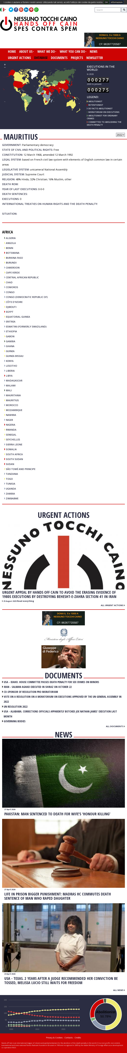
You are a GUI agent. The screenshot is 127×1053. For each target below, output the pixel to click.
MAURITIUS (12, 400)
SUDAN (10, 464)
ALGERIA (11, 238)
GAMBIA (10, 341)
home (12, 51)
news (93, 51)
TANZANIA (12, 473)
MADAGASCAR (14, 380)
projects (77, 57)
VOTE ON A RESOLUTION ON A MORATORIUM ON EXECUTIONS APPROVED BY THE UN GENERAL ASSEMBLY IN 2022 (62, 699)
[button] (4, 9)
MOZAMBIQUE (14, 410)
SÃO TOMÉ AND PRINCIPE (20, 469)
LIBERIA (10, 370)
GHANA (10, 346)
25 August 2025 (10, 601)
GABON (10, 336)
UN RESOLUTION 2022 (15, 706)
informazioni (116, 2)
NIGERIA (10, 424)
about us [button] (26, 51)
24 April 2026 (9, 974)
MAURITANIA (13, 395)
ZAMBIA (10, 493)
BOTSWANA (12, 252)
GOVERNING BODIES (14, 721)
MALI (9, 390)
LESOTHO (11, 365)
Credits (78, 1037)
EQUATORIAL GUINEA (18, 316)
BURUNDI (11, 262)
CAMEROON (13, 267)
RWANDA (11, 429)
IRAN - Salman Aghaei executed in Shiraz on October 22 (38, 687)
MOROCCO (12, 405)
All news (119, 990)
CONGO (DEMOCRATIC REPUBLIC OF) (27, 297)
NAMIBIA (11, 415)
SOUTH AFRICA (14, 454)
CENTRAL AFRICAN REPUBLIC (22, 277)
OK (106, 2)
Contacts (68, 1037)
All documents (115, 726)
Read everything (25, 601)
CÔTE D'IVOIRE (14, 302)
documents (59, 57)
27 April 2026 (9, 809)
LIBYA (9, 375)
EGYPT (9, 311)
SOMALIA (11, 449)
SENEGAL (11, 434)
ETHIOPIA (11, 331)
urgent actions (19, 57)
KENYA (10, 361)
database (41, 57)
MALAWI (11, 385)
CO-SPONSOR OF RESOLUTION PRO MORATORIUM (31, 692)
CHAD (9, 282)
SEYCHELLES (13, 439)
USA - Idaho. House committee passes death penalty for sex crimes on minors (51, 682)
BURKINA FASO (14, 257)
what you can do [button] (73, 51)
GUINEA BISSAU (14, 356)
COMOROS (12, 287)
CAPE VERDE (13, 272)
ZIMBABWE (12, 498)
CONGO (10, 292)
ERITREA (10, 321)
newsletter (94, 57)
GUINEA (10, 351)
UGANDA (11, 488)
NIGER (9, 420)
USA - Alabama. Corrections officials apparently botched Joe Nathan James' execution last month (60, 713)
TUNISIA (10, 483)
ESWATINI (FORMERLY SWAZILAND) (26, 326)
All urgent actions (113, 605)
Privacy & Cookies (54, 1037)
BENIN (9, 248)
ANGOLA (11, 243)
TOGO (9, 478)
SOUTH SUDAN (14, 459)
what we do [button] (46, 51)
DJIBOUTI (11, 307)
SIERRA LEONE (14, 444)
